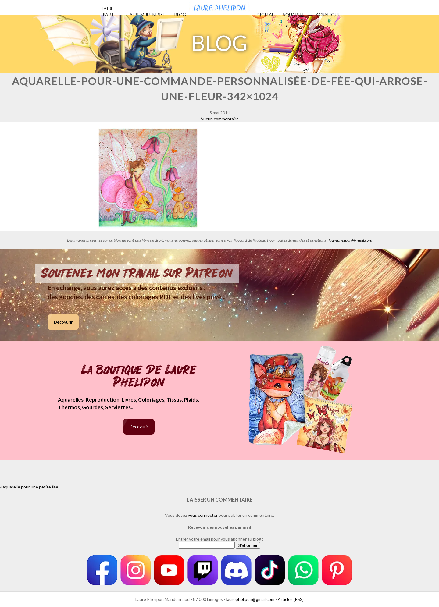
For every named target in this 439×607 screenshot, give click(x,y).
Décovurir (63, 322)
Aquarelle (294, 14)
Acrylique (328, 14)
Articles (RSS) (291, 599)
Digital (265, 14)
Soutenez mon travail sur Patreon (137, 273)
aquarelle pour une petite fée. (31, 486)
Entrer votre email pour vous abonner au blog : (219, 538)
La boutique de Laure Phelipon (138, 376)
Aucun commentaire (219, 118)
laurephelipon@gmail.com (350, 240)
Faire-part (108, 11)
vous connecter (203, 515)
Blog (180, 14)
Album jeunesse (147, 14)
